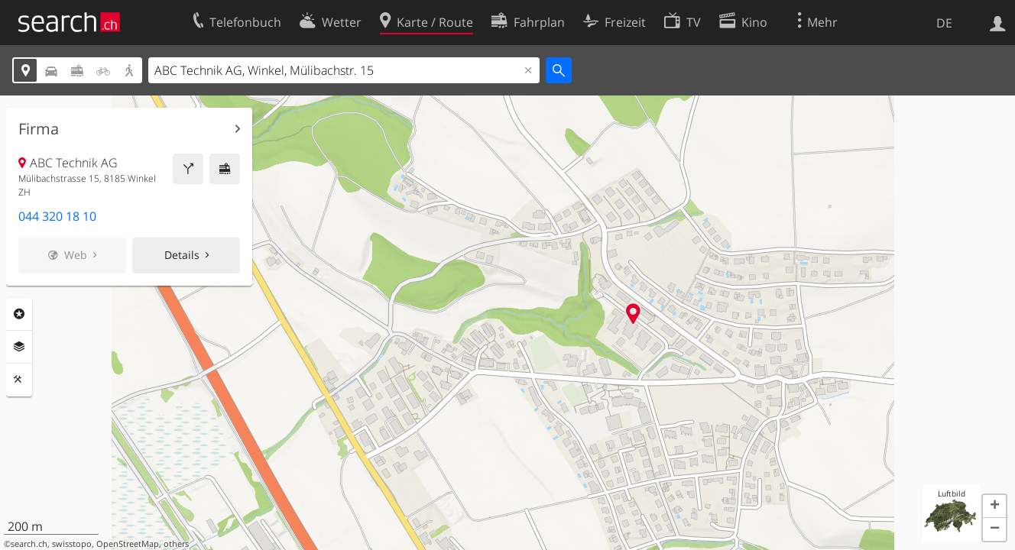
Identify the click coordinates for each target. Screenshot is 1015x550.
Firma (38, 129)
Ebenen (19, 347)
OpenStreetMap (127, 544)
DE (944, 23)
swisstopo (72, 544)
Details (181, 254)
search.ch (29, 544)
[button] (994, 506)
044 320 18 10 (57, 216)
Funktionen (19, 380)
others (176, 544)
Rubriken (19, 314)
